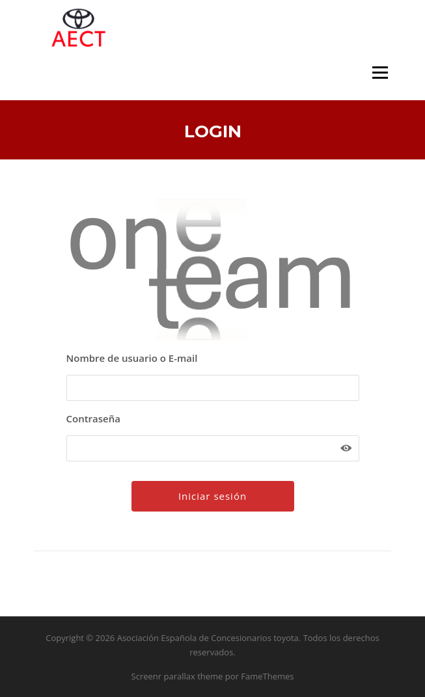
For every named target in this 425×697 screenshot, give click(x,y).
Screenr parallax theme (177, 676)
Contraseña (93, 418)
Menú (379, 72)
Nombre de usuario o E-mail (132, 357)
